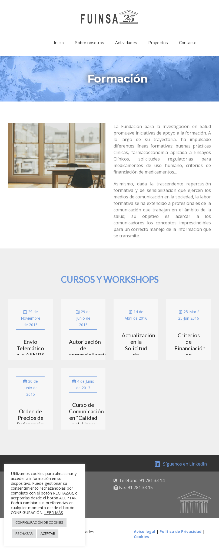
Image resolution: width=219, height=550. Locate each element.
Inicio (59, 42)
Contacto (188, 42)
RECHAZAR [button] (24, 533)
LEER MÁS (53, 512)
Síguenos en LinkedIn (181, 464)
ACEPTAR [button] (48, 533)
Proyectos (158, 42)
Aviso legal (144, 531)
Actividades (126, 42)
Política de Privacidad (180, 531)
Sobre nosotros (89, 42)
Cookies (141, 536)
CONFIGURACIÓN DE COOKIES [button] (39, 522)
